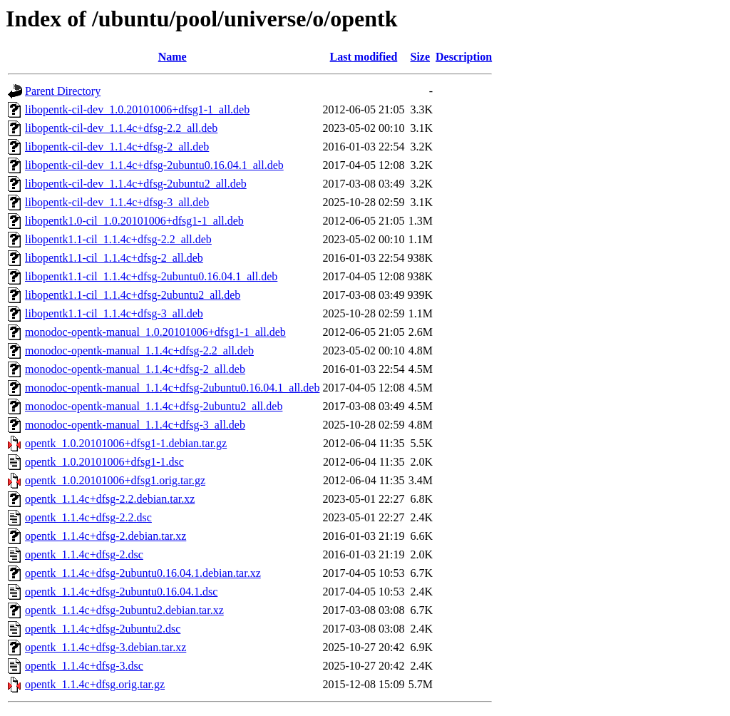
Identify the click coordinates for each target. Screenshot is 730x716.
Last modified (364, 57)
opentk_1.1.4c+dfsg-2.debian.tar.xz (105, 536)
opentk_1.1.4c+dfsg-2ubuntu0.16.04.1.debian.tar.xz (143, 573)
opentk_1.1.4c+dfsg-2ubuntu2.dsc (102, 629)
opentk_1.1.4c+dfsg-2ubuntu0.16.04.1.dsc (121, 591)
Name (172, 57)
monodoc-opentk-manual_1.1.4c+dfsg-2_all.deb (135, 369)
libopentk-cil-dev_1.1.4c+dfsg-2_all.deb (117, 146)
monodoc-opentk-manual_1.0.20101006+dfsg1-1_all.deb (155, 332)
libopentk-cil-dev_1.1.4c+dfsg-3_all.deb (117, 202)
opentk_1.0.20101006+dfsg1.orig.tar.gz (115, 480)
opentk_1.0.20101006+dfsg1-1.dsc (104, 462)
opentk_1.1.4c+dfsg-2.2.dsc (88, 517)
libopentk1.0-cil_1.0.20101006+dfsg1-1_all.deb (134, 221)
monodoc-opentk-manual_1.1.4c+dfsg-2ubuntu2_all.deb (153, 406)
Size (421, 57)
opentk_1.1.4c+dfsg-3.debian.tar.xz (105, 647)
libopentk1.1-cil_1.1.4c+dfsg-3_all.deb (114, 313)
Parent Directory (63, 91)
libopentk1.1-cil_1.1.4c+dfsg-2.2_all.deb (118, 239)
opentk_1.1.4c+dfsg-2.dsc (84, 554)
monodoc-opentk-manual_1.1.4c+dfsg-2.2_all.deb (139, 350)
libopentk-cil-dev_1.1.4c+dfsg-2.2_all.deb (121, 128)
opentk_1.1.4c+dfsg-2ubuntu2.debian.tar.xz (124, 610)
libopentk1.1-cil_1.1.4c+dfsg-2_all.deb (114, 258)
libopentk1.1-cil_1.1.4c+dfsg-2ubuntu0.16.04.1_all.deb (151, 276)
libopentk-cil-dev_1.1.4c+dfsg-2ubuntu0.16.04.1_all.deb (154, 165)
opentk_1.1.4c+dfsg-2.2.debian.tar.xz (110, 499)
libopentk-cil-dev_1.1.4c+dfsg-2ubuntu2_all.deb (136, 184)
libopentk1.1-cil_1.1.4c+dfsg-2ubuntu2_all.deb (132, 295)
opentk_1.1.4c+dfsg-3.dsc (84, 666)
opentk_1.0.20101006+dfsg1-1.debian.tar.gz (126, 443)
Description (464, 57)
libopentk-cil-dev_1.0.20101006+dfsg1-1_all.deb (137, 109)
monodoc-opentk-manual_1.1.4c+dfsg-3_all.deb (135, 425)
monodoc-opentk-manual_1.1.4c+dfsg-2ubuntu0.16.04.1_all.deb (172, 388)
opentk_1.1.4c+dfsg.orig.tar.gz (95, 684)
